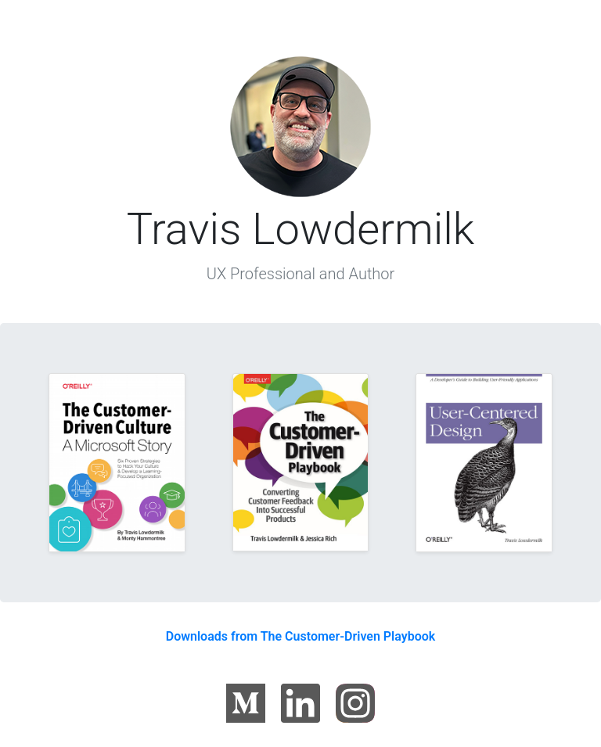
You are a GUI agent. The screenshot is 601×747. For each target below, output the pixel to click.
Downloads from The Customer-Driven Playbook (301, 636)
